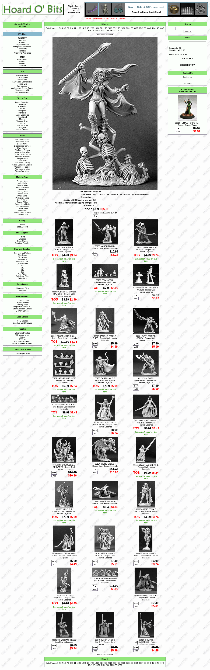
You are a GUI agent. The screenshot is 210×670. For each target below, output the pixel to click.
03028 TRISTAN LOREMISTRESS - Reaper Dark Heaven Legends (146, 642)
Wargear (22, 127)
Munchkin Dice (22, 261)
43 (158, 28)
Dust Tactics (22, 148)
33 (132, 28)
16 (88, 28)
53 (108, 30)
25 (111, 28)
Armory (22, 61)
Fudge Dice (22, 278)
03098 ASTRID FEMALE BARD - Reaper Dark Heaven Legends (146, 511)
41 (153, 28)
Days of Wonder (22, 302)
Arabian (22, 40)
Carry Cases (22, 241)
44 (161, 28)
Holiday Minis (22, 192)
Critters (22, 42)
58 (121, 30)
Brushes (22, 239)
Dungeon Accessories (22, 47)
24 (109, 28)
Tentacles (22, 51)
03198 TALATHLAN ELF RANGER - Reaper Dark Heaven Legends (105, 380)
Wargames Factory (22, 167)
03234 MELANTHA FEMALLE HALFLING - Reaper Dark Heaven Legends (64, 294)
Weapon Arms (22, 121)
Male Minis (22, 183)
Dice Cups (22, 257)
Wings (22, 123)
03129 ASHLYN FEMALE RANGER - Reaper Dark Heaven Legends (145, 423)
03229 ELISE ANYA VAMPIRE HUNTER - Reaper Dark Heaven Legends (145, 290)
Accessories (22, 59)
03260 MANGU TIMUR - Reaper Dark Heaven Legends (105, 247)
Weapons (22, 111)
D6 (22, 266)
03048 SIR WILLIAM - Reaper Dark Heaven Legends (64, 641)
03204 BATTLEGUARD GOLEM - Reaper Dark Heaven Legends (146, 338)
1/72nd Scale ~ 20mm (22, 213)
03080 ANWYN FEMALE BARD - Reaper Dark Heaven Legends (146, 555)
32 (129, 28)
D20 (22, 272)
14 (83, 28)
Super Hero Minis (22, 204)
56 (116, 30)
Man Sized (22, 117)
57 (119, 30)
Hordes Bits (22, 80)
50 (99, 30)
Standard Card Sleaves (22, 323)
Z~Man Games (22, 311)
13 (80, 28)
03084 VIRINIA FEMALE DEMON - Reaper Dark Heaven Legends (105, 555)
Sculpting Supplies (22, 243)
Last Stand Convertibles (22, 82)
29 (122, 28)
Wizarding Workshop (22, 53)
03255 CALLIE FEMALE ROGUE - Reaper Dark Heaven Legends (146, 249)
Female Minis (22, 181)
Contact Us (187, 77)
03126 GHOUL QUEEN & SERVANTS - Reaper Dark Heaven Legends (64, 467)
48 (94, 30)
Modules (22, 290)
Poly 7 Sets (22, 274)
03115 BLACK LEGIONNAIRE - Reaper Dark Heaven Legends (145, 467)
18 (93, 28)
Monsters (22, 113)
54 (111, 30)
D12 (22, 270)
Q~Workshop (22, 264)
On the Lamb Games (22, 154)
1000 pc (22, 339)
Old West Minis (22, 206)
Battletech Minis (22, 142)
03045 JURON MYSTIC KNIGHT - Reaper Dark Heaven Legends (105, 642)
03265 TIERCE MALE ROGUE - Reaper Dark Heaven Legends (64, 249)
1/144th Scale (22, 215)
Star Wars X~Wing (22, 163)
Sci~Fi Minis (22, 200)
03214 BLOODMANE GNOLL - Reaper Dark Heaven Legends (64, 337)
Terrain (22, 109)
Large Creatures (22, 115)
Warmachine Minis (22, 169)
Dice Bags (22, 255)
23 (106, 28)
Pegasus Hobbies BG (22, 307)
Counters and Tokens (22, 253)
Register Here (74, 12)
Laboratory (22, 49)
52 (104, 30)
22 (103, 28)
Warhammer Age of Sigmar (22, 88)
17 (90, 28)
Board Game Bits (22, 102)
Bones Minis (22, 144)
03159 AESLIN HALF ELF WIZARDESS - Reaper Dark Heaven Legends (105, 425)
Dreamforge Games (22, 146)
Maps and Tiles (22, 288)
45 (163, 28)
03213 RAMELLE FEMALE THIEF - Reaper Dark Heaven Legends (105, 338)
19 (96, 28)
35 (137, 28)
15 (85, 28)
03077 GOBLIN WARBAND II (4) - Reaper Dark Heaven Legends (105, 580)
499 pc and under (22, 335)
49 (97, 30)
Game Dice (22, 259)
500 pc (22, 337)
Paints (22, 237)
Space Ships (22, 202)
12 (77, 28)
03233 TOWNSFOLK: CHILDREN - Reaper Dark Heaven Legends (105, 282)
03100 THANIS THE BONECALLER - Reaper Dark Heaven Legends (64, 511)
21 (101, 28)
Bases (22, 225)
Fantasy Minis (22, 185)
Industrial (22, 65)
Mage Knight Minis (22, 152)
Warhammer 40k (22, 90)
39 (148, 28)
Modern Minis (22, 194)
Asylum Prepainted (22, 140)
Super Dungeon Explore (22, 165)
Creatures (22, 106)
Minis (21, 26)
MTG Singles (22, 321)
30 (124, 28)
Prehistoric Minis (22, 198)
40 (150, 28)
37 (142, 28)
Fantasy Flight (22, 304)
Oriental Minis (22, 208)
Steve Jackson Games (22, 309)
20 (98, 28)
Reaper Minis (22, 158)
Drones (22, 63)
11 (75, 28)
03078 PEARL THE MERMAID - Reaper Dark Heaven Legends (64, 598)
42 (155, 28)
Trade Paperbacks (22, 353)
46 (89, 30)
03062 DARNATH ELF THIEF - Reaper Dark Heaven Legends (146, 598)
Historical (22, 189)
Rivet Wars (22, 161)
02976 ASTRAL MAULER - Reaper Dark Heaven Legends (105, 502)
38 (145, 28)
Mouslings (22, 210)
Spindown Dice (22, 276)
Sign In (71, 6)
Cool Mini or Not (22, 300)
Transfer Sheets (22, 130)
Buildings (22, 104)
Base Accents (22, 227)
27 (116, 28)
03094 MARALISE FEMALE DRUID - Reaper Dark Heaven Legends (63, 555)
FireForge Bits (22, 78)
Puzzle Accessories (22, 341)
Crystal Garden (22, 44)
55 (113, 30)
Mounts (22, 119)
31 (127, 28)
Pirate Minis (22, 196)
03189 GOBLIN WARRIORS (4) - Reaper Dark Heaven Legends (64, 407)
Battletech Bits (22, 75)
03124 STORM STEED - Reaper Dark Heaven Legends (105, 465)
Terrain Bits (22, 84)
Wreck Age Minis (22, 171)
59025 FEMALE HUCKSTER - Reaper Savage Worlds (187, 124)
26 (114, 28)
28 (119, 28)
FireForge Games (22, 150)
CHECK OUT (187, 59)
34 (135, 28)
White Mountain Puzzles (22, 343)
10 (72, 28)
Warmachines (22, 125)
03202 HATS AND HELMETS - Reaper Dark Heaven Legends (64, 380)
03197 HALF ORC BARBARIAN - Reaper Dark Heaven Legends (145, 380)
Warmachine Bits (22, 92)
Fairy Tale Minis (22, 187)
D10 (22, 268)
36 (140, 28)
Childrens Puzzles (22, 333)
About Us (187, 83)
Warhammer (22, 86)
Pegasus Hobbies (22, 156)
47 (91, 30)
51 (102, 30)
